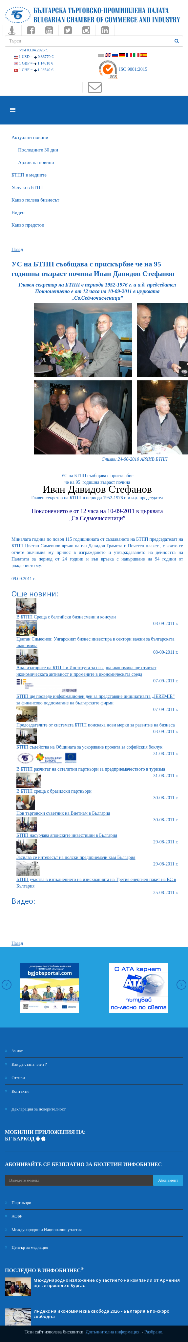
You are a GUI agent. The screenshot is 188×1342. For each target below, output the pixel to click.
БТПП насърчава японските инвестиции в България (66, 835)
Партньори (18, 1202)
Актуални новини (29, 137)
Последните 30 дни (38, 149)
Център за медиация (26, 1247)
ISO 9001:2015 (122, 69)
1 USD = (33, 56)
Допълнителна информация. (113, 1331)
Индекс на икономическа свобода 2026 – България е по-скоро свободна (101, 1313)
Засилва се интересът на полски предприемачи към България (75, 857)
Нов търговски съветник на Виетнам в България (63, 813)
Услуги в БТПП (27, 187)
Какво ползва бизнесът (35, 200)
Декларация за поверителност (35, 1109)
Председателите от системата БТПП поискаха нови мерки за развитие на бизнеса (95, 725)
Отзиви (15, 1077)
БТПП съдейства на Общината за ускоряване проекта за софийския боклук (89, 747)
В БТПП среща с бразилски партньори (54, 791)
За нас (14, 1050)
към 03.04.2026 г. (33, 50)
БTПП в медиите (29, 175)
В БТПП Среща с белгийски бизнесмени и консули (66, 617)
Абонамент (168, 1180)
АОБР (13, 1216)
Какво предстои (27, 225)
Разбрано (153, 1331)
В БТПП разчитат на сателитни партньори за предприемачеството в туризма (90, 769)
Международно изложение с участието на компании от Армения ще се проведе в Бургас (106, 1282)
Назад (17, 249)
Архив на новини (36, 162)
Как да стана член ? (26, 1064)
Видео (18, 212)
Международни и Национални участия (43, 1229)
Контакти (17, 1091)
